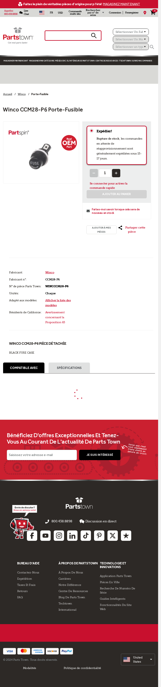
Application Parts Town (116, 575)
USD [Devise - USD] (60, 12)
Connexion (115, 12)
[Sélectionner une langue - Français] (51, 12)
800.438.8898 (10, 14)
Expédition (24, 578)
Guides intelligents (112, 598)
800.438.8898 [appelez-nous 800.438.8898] (63, 522)
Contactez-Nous (28, 571)
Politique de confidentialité (82, 667)
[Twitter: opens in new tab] (112, 535)
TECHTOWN (125, 61)
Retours (22, 590)
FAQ (20, 596)
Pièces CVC (60, 61)
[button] (132, 229)
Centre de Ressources (106, 61)
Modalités (29, 667)
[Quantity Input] (105, 173)
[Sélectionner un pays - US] (42, 12)
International (67, 609)
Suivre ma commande (141, 61)
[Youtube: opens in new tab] (45, 535)
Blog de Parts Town (71, 596)
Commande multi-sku (75, 12)
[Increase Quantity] (116, 173)
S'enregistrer (131, 12)
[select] (138, 659)
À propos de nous (70, 571)
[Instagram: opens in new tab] (59, 535)
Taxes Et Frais (26, 584)
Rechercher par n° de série (93, 13)
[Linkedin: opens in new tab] (72, 535)
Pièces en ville (110, 581)
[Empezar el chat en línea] (23, 522)
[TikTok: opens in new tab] (86, 535)
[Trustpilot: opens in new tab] (126, 535)
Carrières (64, 578)
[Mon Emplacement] (145, 12)
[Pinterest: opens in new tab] (99, 535)
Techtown (65, 602)
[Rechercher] (152, 47)
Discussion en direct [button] (95, 522)
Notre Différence (69, 584)
